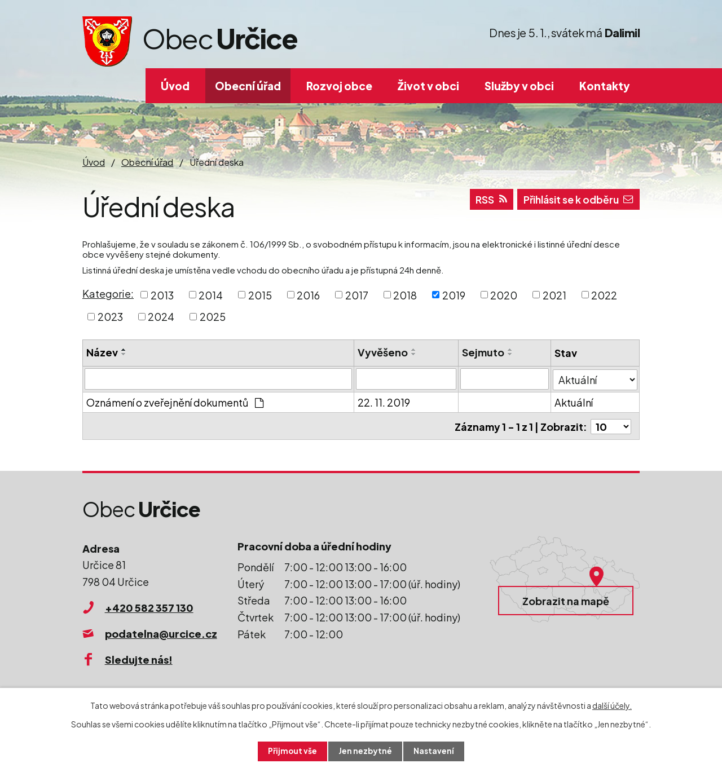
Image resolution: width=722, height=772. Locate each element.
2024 (161, 316)
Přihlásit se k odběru (575, 201)
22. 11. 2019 (384, 401)
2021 (554, 294)
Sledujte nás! (139, 657)
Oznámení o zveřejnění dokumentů (174, 401)
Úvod (175, 85)
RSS (485, 201)
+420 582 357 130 (149, 605)
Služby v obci (519, 85)
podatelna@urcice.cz (161, 631)
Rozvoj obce (339, 85)
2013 (162, 294)
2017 (356, 294)
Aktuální (574, 401)
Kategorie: (108, 293)
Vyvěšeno (383, 352)
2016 (308, 294)
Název (102, 352)
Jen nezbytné (365, 751)
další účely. (612, 705)
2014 (211, 294)
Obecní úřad (248, 85)
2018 (405, 294)
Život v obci (428, 85)
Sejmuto (483, 352)
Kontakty (604, 85)
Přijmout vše (292, 751)
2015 (260, 294)
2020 (503, 294)
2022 (604, 294)
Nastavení (434, 751)
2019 (453, 294)
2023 (110, 316)
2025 (213, 316)
